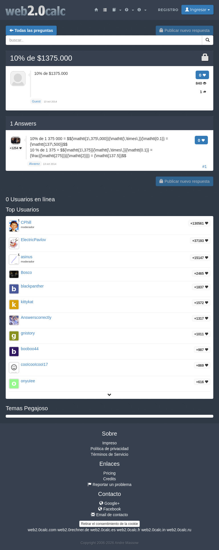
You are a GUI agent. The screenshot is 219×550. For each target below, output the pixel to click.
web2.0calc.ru (179, 530)
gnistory (28, 333)
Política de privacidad (109, 448)
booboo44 (29, 348)
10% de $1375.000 (41, 58)
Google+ (109, 503)
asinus (26, 257)
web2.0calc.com (42, 530)
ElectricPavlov (33, 239)
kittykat (27, 301)
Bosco (26, 272)
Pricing (110, 473)
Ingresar (197, 9)
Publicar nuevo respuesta (184, 30)
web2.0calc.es (103, 530)
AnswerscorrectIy (36, 317)
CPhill (26, 222)
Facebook (109, 509)
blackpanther (32, 286)
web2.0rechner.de (73, 530)
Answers (23, 123)
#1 (204, 166)
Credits (109, 479)
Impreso (109, 443)
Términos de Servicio (109, 454)
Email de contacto (109, 514)
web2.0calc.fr (128, 530)
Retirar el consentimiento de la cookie (109, 524)
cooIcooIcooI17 (34, 364)
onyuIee (28, 381)
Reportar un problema (109, 484)
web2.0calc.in (153, 530)
